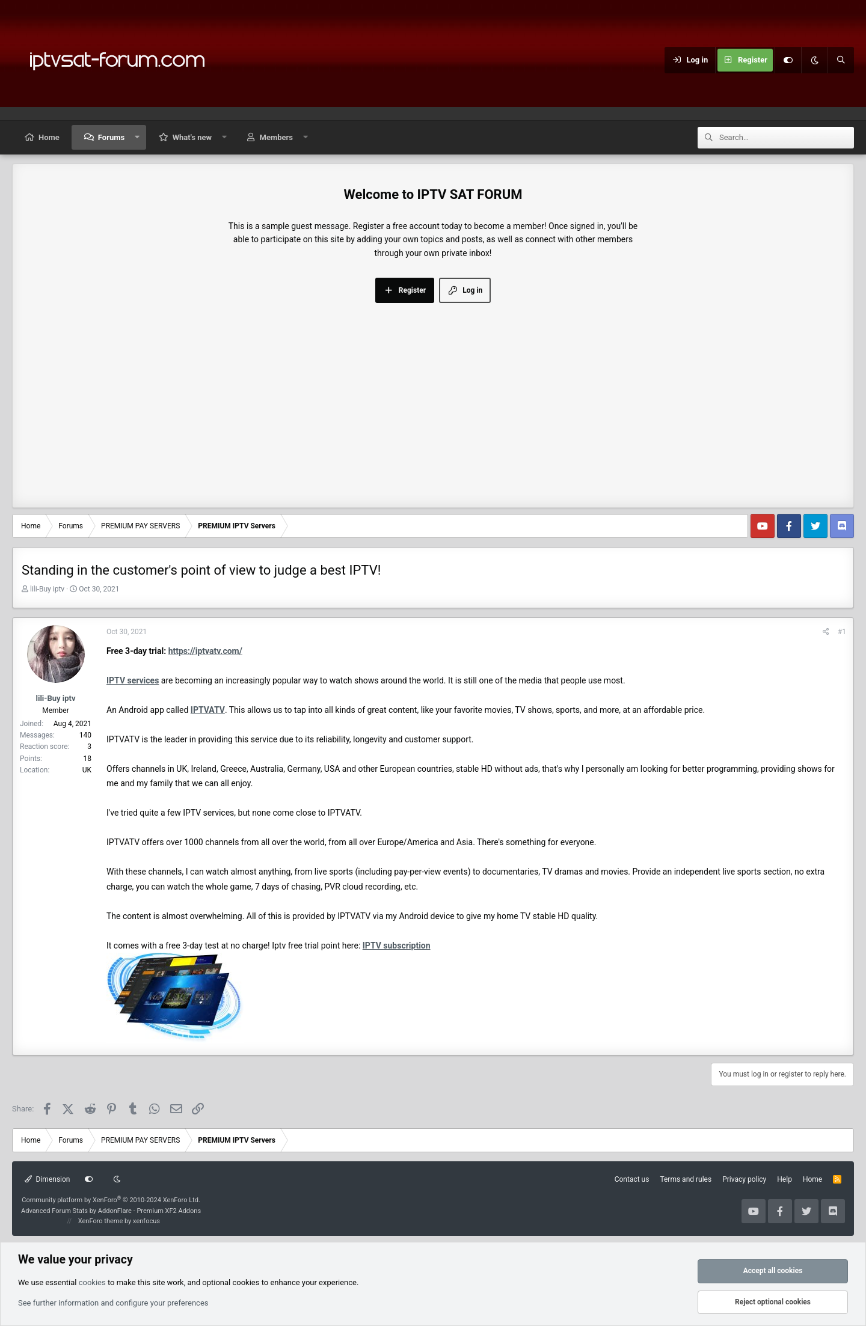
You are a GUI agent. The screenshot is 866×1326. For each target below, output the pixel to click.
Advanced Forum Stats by (111, 1211)
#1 (842, 632)
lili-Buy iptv (47, 589)
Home (49, 137)
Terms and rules (685, 1179)
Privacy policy (744, 1179)
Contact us (632, 1179)
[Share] (826, 632)
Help (784, 1179)
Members (276, 137)
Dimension (47, 1179)
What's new (192, 137)
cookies (92, 1282)
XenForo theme (100, 1221)
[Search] (841, 60)
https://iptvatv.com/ (205, 651)
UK (86, 770)
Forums (111, 137)
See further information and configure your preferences (113, 1302)
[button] (137, 137)
